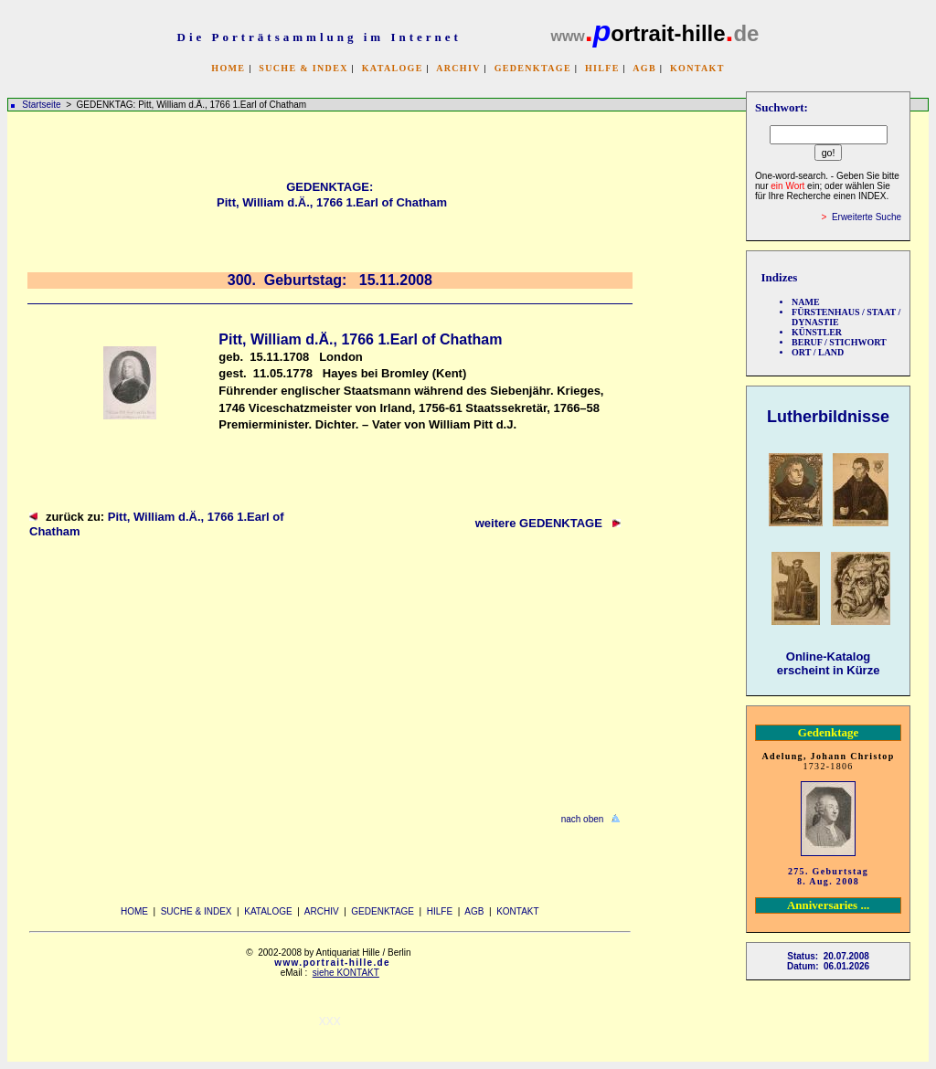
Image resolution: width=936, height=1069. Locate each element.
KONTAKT (697, 68)
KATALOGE (392, 68)
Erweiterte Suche (866, 217)
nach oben (582, 819)
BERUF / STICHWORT (839, 342)
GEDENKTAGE (533, 68)
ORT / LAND (818, 352)
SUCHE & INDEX (303, 68)
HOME (228, 68)
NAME (806, 302)
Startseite (41, 105)
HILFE (602, 68)
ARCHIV (458, 68)
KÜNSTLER (817, 332)
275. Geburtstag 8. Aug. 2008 (828, 876)
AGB (644, 68)
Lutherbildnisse (828, 416)
